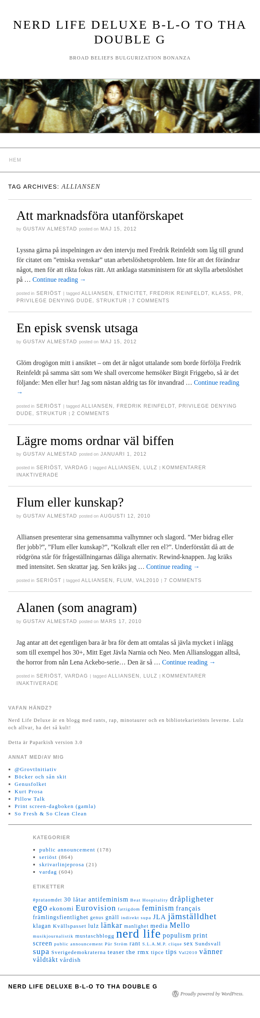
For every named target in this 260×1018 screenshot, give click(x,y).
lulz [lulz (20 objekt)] (93, 925)
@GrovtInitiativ (36, 769)
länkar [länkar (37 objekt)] (111, 925)
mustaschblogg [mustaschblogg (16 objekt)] (94, 936)
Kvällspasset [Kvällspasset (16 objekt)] (70, 926)
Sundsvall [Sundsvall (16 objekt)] (208, 943)
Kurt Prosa (29, 791)
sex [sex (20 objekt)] (188, 943)
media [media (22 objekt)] (159, 925)
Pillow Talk (30, 799)
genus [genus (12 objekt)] (97, 917)
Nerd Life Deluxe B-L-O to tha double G (83, 986)
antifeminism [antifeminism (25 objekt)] (108, 899)
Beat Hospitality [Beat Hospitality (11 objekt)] (149, 899)
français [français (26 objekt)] (188, 908)
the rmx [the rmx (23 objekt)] (137, 951)
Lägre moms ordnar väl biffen (95, 440)
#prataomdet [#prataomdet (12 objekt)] (47, 900)
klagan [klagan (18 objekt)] (42, 926)
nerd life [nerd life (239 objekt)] (138, 933)
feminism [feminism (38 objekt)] (158, 908)
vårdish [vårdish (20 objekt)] (70, 959)
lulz (150, 467)
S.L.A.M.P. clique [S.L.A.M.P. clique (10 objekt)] (162, 944)
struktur (111, 301)
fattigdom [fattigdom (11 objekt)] (129, 908)
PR (238, 293)
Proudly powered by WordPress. (212, 994)
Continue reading (59, 279)
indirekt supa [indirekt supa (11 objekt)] (136, 917)
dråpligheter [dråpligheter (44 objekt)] (192, 899)
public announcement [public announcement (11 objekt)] (78, 943)
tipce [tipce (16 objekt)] (157, 952)
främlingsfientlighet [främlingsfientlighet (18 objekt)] (60, 917)
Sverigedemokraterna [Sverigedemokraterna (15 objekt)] (78, 952)
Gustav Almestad (50, 229)
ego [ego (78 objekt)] (40, 907)
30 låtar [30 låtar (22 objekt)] (75, 899)
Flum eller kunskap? (70, 502)
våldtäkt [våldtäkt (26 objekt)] (45, 959)
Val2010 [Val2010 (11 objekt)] (188, 952)
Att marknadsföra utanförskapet (100, 215)
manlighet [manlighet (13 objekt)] (136, 926)
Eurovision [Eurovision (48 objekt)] (96, 907)
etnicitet (131, 293)
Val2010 (147, 580)
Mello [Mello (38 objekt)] (180, 925)
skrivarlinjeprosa (61, 864)
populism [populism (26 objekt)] (177, 935)
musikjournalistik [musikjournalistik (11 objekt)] (53, 936)
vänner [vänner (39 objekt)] (211, 951)
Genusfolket (31, 784)
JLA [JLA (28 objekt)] (159, 917)
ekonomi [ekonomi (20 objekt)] (61, 908)
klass (221, 293)
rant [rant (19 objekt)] (134, 943)
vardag (76, 467)
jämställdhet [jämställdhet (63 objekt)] (192, 916)
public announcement (67, 850)
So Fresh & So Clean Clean (51, 813)
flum (124, 580)
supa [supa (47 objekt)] (41, 951)
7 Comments (151, 301)
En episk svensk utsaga (77, 327)
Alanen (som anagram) (76, 607)
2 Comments (91, 413)
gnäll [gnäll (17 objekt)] (112, 917)
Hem (15, 160)
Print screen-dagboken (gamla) (55, 806)
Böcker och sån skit (41, 777)
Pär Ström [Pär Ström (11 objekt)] (116, 943)
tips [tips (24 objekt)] (171, 951)
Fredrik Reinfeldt (179, 293)
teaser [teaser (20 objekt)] (116, 952)
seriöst (48, 293)
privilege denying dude (54, 301)
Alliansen (97, 293)
